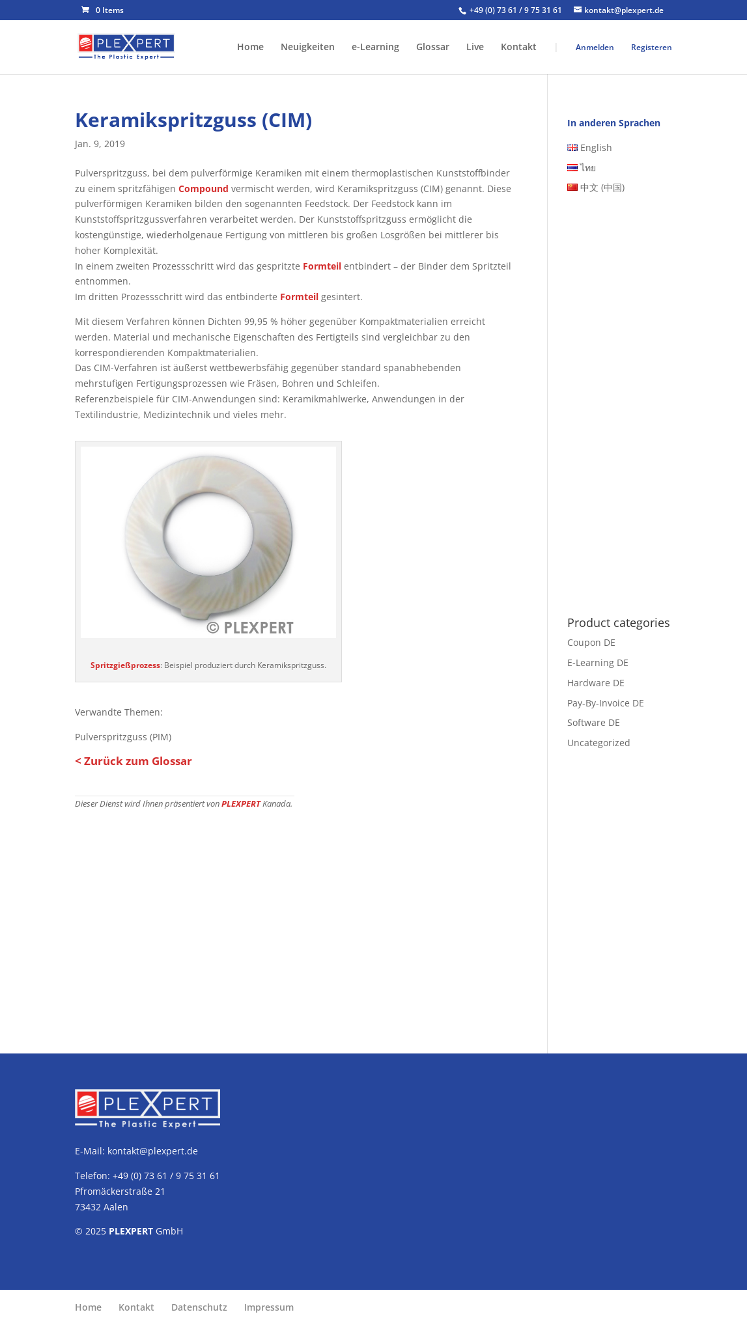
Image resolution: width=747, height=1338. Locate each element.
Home (250, 47)
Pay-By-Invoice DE (605, 703)
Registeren (651, 47)
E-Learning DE (597, 662)
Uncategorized (598, 742)
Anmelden (595, 47)
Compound (203, 188)
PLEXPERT (241, 803)
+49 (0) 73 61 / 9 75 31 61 (517, 10)
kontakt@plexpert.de (152, 1151)
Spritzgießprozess (125, 665)
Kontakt (519, 47)
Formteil (322, 266)
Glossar (432, 47)
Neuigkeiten (308, 47)
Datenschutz (199, 1307)
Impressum (269, 1307)
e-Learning (375, 47)
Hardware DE (596, 682)
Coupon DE (591, 642)
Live (475, 47)
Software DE (593, 722)
